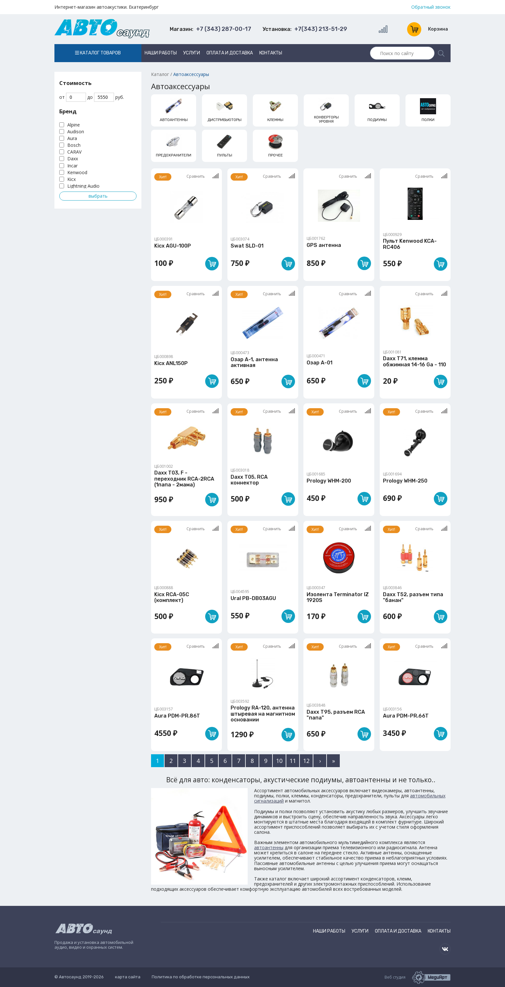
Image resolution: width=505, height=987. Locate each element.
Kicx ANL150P (171, 363)
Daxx (72, 158)
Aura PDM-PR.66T (406, 716)
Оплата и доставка (229, 53)
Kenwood (77, 172)
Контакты (270, 53)
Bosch (74, 145)
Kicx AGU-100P (172, 246)
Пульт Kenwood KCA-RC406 (410, 244)
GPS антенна (324, 245)
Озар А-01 (319, 363)
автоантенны (268, 847)
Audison (75, 131)
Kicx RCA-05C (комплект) (171, 597)
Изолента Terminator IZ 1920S (338, 597)
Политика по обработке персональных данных (201, 976)
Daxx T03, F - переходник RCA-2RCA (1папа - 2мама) (184, 479)
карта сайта (127, 976)
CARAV (74, 152)
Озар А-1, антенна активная (254, 362)
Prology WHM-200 (329, 481)
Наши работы (161, 53)
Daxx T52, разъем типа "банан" (413, 597)
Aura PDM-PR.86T (177, 716)
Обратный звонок (431, 7)
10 (279, 761)
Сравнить (202, 176)
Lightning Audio (83, 186)
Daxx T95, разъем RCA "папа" (336, 715)
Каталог (160, 74)
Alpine (73, 125)
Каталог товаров (98, 53)
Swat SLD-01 (247, 246)
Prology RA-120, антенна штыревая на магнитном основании (263, 714)
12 (306, 761)
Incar (72, 166)
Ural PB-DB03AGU (253, 598)
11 (293, 761)
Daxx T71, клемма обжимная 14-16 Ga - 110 (414, 361)
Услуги (191, 53)
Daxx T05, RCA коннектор (249, 480)
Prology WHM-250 (405, 481)
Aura (72, 138)
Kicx (71, 179)
